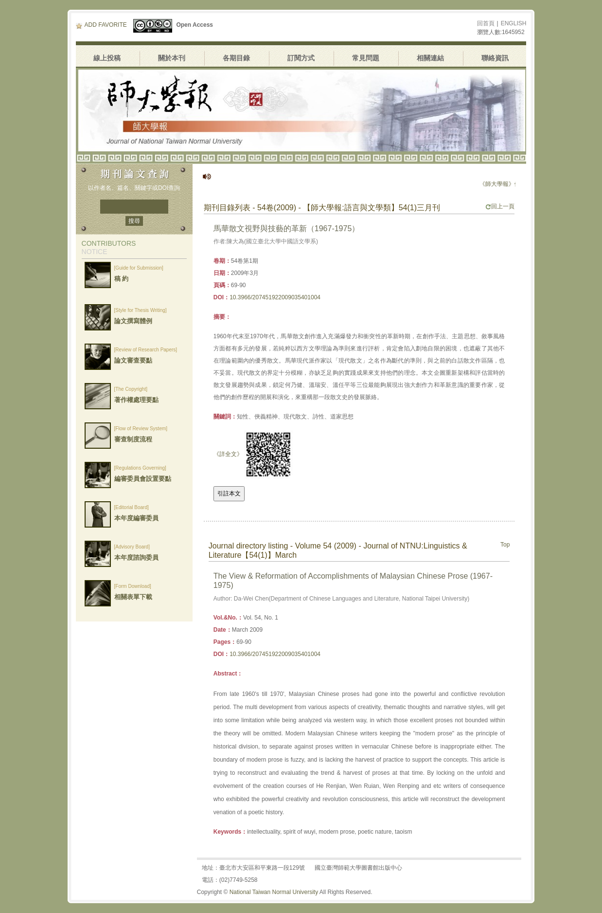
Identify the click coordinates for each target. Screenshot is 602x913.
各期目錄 (236, 58)
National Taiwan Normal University (274, 892)
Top (505, 544)
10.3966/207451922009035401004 (275, 297)
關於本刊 (171, 58)
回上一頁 (499, 206)
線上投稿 (107, 58)
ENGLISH (514, 23)
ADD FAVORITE (101, 24)
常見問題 (365, 58)
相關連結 (430, 58)
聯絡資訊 (495, 58)
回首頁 (486, 23)
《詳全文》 (228, 454)
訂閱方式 (301, 58)
